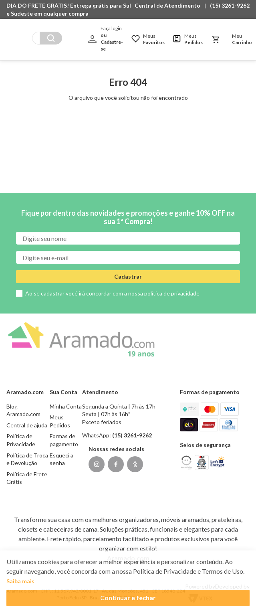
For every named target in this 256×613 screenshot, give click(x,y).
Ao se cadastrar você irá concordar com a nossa (112, 293)
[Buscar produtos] (83, 36)
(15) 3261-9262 (230, 5)
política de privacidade (172, 293)
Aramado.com (128, 558)
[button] (169, 6)
